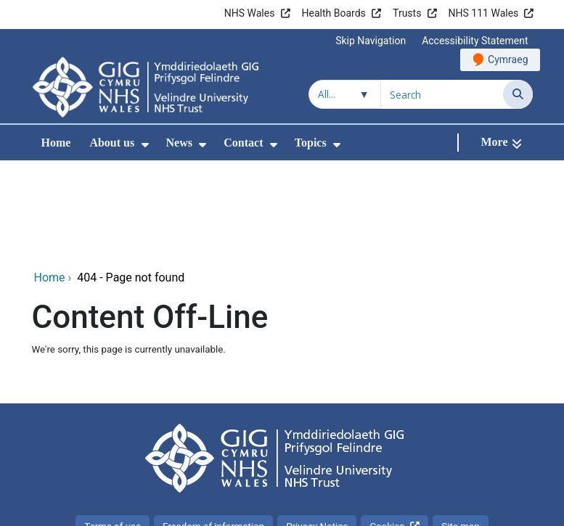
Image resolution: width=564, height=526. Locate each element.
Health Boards (334, 13)
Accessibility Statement (475, 40)
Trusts (407, 13)
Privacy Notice (317, 429)
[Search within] (344, 94)
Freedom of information (213, 429)
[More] (501, 142)
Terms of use (112, 429)
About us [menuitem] (111, 142)
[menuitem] (145, 144)
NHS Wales (249, 13)
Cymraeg (508, 59)
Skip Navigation (370, 40)
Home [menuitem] (56, 142)
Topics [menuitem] (311, 142)
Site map (460, 429)
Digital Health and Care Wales (440, 507)
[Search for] (442, 94)
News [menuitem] (179, 142)
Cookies (386, 429)
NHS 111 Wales (484, 13)
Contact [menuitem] (243, 142)
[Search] (518, 94)
